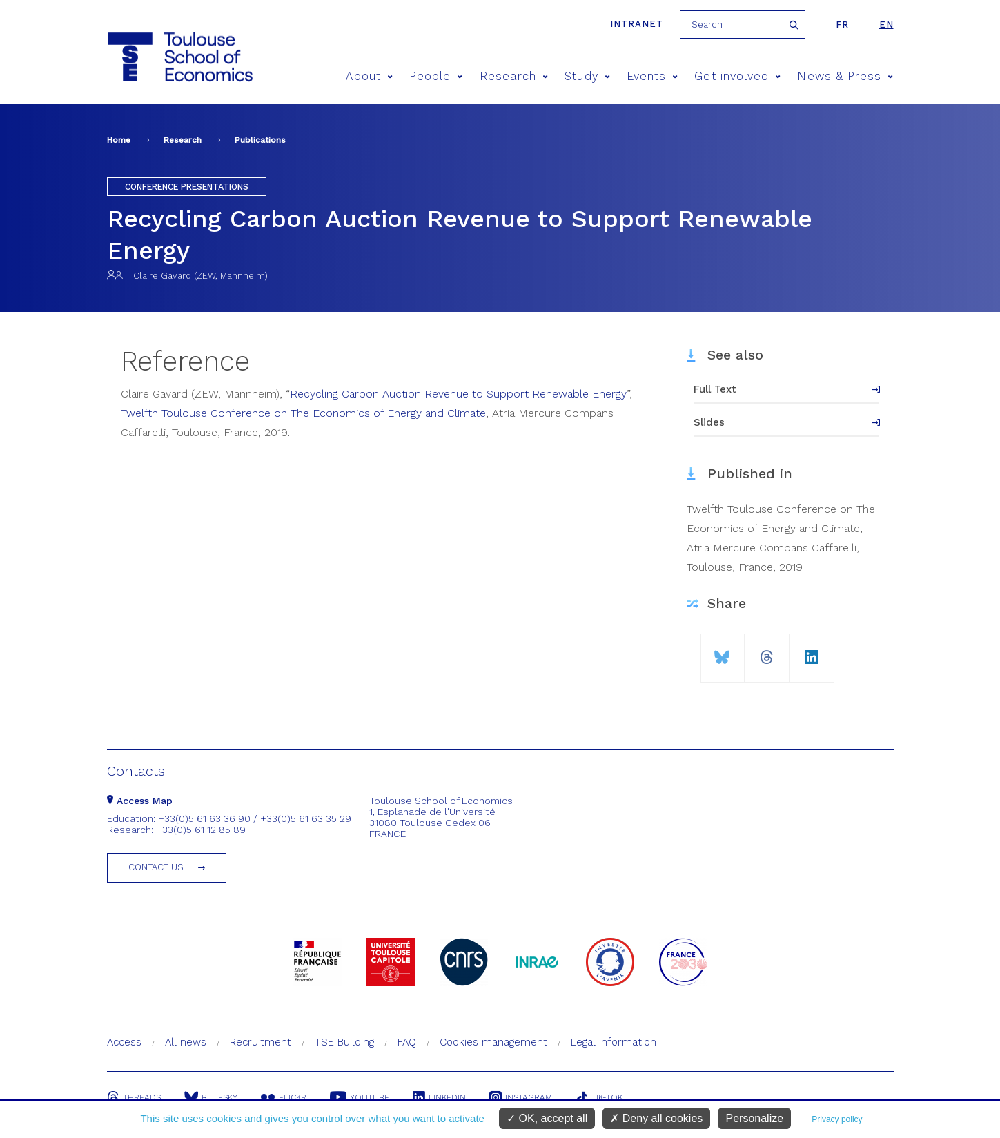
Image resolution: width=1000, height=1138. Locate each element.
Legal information (613, 1042)
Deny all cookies (656, 1118)
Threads (134, 1097)
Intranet (636, 24)
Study (587, 76)
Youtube (359, 1097)
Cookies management (493, 1042)
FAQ (407, 1042)
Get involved (737, 76)
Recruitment (260, 1042)
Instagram (520, 1097)
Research (514, 76)
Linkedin (439, 1097)
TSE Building (344, 1042)
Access (124, 1042)
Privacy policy (837, 1119)
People (436, 76)
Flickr (283, 1097)
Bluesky (210, 1097)
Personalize (754, 1118)
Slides (709, 422)
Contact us (156, 867)
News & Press (845, 76)
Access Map (140, 800)
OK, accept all (547, 1118)
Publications (260, 140)
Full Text (715, 389)
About (369, 76)
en (886, 24)
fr (842, 24)
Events (652, 76)
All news (185, 1042)
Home (118, 140)
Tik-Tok (599, 1097)
